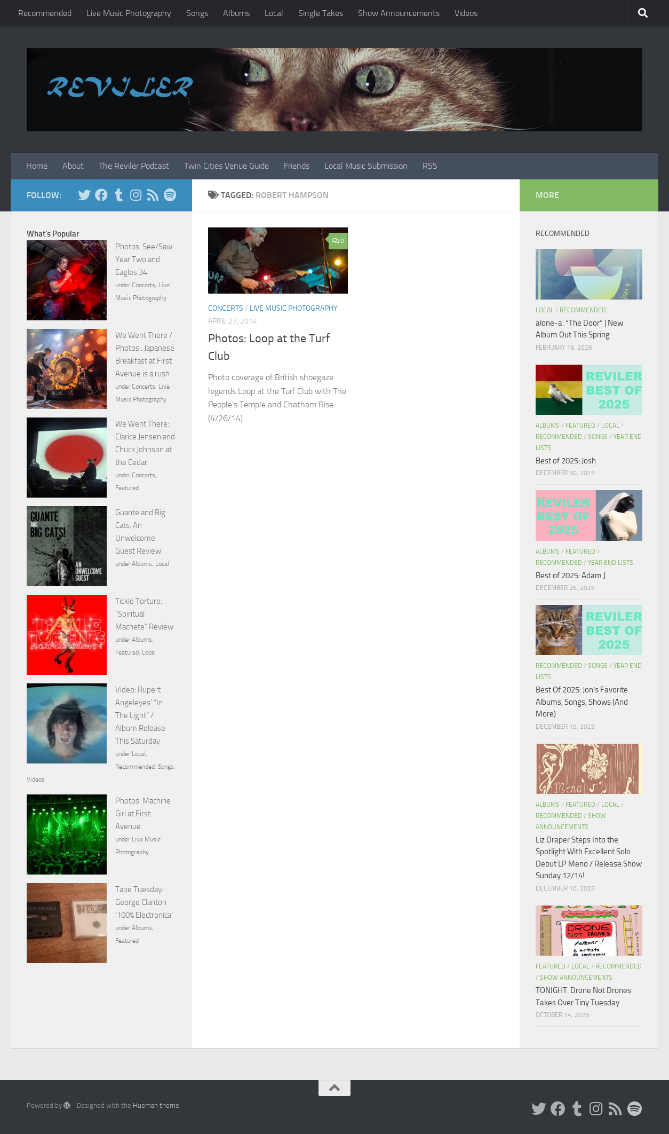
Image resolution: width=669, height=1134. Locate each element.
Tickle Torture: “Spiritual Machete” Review (144, 614)
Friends (296, 166)
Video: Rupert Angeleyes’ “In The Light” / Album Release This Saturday (140, 715)
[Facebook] (101, 194)
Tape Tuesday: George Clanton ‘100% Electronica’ (144, 902)
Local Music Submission (366, 166)
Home (36, 166)
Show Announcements (399, 13)
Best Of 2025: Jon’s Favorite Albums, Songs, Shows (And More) (582, 702)
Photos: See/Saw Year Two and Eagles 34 (143, 259)
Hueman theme (156, 1105)
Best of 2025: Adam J (571, 575)
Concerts (225, 308)
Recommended (44, 13)
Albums (236, 13)
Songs (197, 13)
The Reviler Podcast (134, 166)
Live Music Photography (128, 13)
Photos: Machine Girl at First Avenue (143, 813)
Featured (127, 488)
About (73, 166)
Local (274, 13)
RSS (430, 166)
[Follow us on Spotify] (169, 194)
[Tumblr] (118, 194)
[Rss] (152, 194)
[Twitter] (84, 194)
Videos (466, 13)
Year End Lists (610, 562)
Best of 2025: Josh (566, 461)
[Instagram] (135, 194)
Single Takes (320, 13)
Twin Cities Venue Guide (226, 166)
